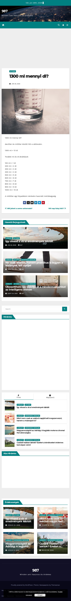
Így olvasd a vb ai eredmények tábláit (29, 241)
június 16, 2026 (47, 525)
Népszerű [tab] (50, 396)
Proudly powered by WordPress (22, 585)
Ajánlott (9, 238)
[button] (59, 25)
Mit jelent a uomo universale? (18, 208)
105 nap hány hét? (57, 208)
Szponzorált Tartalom (28, 259)
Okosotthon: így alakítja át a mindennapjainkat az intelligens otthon (35, 288)
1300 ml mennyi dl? (29, 76)
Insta (3, 596)
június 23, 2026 (14, 525)
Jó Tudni (12, 71)
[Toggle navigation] (67, 25)
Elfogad (40, 595)
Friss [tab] (18, 396)
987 (4, 11)
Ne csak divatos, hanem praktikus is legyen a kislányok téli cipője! (34, 264)
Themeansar (55, 585)
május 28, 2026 (47, 550)
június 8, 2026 (13, 550)
